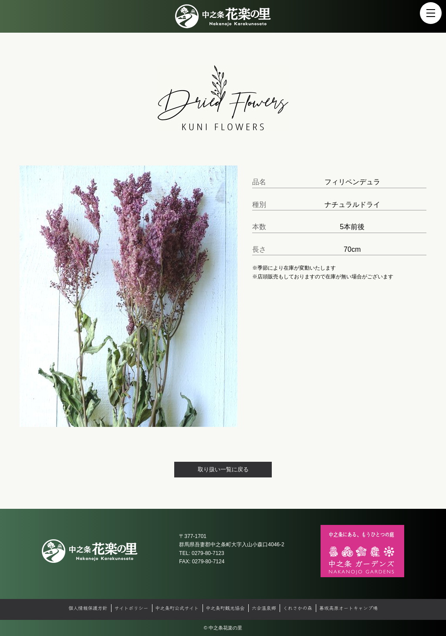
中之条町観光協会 (225, 607)
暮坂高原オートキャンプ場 (348, 607)
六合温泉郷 (264, 607)
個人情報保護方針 (88, 607)
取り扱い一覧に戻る (223, 469)
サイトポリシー (131, 607)
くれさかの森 (297, 607)
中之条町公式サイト (177, 607)
